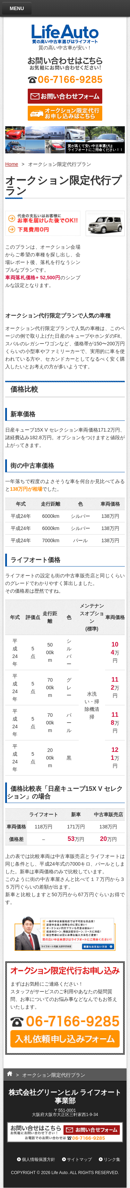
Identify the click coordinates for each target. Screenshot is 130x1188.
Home (11, 164)
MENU (17, 8)
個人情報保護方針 (38, 1159)
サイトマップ (79, 1159)
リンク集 (112, 1159)
